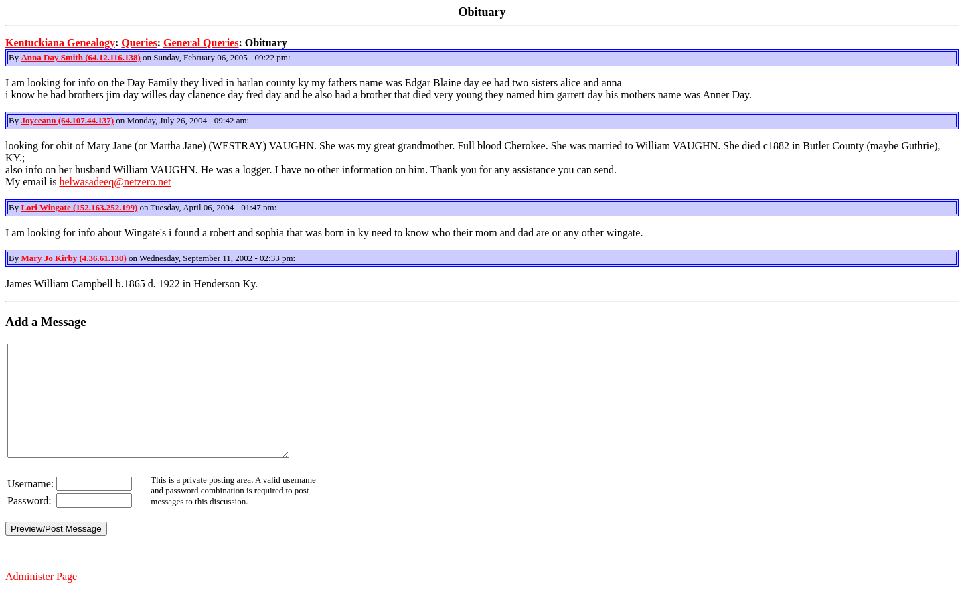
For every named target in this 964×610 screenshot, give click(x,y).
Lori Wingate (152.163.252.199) (79, 207)
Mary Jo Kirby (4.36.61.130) (73, 258)
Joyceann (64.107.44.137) (67, 120)
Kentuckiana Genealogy (60, 42)
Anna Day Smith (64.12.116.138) (80, 57)
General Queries (200, 42)
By (15, 57)
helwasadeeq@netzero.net (115, 181)
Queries (139, 42)
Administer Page (41, 598)
